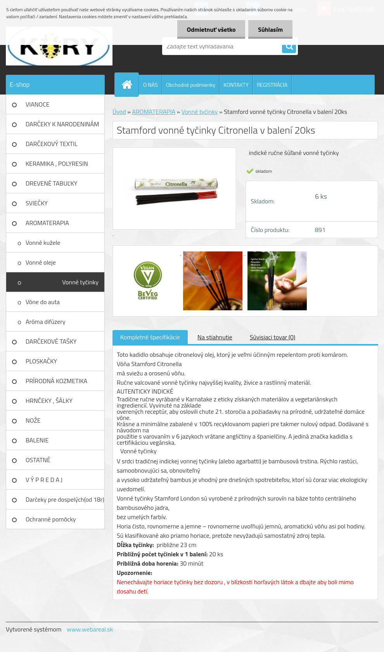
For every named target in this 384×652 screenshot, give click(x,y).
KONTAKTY (235, 85)
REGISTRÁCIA (272, 85)
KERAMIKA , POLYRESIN (57, 163)
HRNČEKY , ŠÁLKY (49, 400)
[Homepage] (130, 84)
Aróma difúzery (46, 321)
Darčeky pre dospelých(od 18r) (65, 499)
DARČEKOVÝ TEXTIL (52, 143)
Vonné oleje (41, 262)
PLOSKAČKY (41, 361)
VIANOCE (38, 104)
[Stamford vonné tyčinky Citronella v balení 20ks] (149, 252)
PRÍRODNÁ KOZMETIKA (56, 380)
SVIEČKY (37, 203)
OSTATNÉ (38, 459)
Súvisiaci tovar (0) (272, 337)
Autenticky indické (145, 391)
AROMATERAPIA (47, 222)
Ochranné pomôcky (51, 519)
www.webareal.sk (90, 629)
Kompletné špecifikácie (150, 337)
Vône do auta (43, 301)
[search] (289, 46)
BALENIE (37, 440)
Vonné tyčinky (80, 282)
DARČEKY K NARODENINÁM (62, 124)
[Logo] (59, 46)
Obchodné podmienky (191, 85)
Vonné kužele (43, 242)
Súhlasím (270, 29)
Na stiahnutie (214, 337)
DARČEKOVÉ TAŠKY (51, 341)
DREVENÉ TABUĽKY (51, 183)
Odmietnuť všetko (211, 29)
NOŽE (33, 420)
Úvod (119, 111)
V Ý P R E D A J (44, 479)
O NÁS (150, 85)
